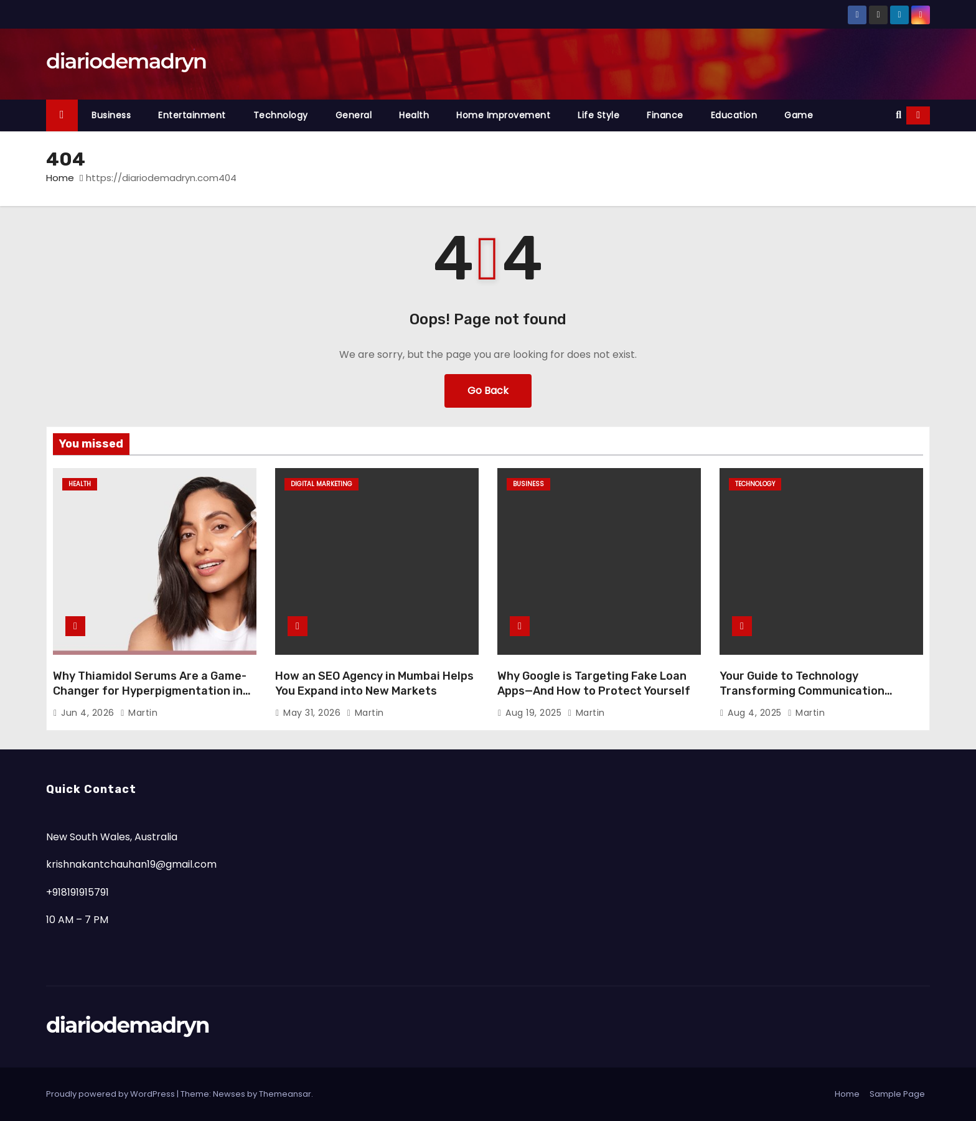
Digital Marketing (321, 484)
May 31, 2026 (313, 712)
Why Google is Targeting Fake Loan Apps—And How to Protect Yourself (593, 683)
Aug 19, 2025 (535, 712)
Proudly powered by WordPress (111, 1094)
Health (414, 115)
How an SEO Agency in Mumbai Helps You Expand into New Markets (374, 683)
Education (734, 115)
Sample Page (897, 1094)
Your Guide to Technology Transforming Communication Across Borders (802, 691)
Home (60, 177)
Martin (138, 712)
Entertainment (192, 115)
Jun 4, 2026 (89, 712)
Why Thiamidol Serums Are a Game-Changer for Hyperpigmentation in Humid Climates (149, 691)
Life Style (598, 115)
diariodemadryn (126, 61)
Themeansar (285, 1094)
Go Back (488, 390)
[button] (898, 115)
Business (111, 115)
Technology (280, 115)
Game (798, 115)
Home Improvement (503, 115)
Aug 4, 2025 (756, 712)
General (354, 115)
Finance (665, 115)
